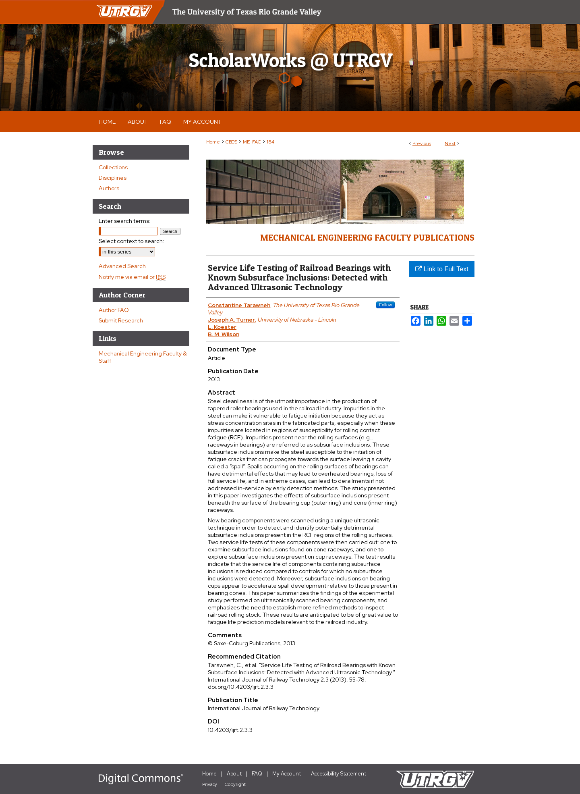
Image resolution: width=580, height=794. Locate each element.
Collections (113, 167)
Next (450, 143)
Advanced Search (122, 266)
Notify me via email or (132, 277)
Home (213, 142)
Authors (109, 188)
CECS (231, 142)
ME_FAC (252, 142)
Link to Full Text (441, 269)
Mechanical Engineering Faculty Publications (367, 237)
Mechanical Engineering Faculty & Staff (143, 357)
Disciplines (112, 177)
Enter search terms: (125, 220)
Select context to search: (131, 241)
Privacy (209, 784)
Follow (385, 304)
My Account (286, 773)
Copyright (235, 784)
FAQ (257, 773)
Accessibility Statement (338, 773)
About (234, 773)
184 (270, 142)
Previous (421, 143)
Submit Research (121, 320)
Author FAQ (114, 310)
